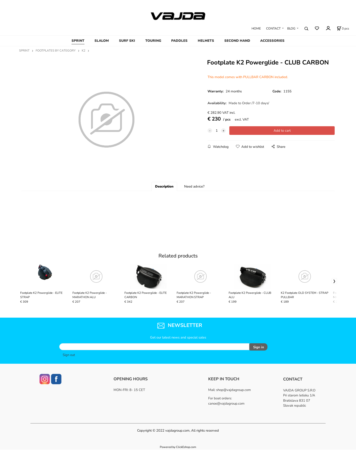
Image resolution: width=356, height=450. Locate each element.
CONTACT (273, 28)
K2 (83, 51)
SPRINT (78, 40)
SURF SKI (127, 40)
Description (164, 188)
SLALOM (101, 40)
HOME (256, 28)
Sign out (69, 355)
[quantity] (216, 130)
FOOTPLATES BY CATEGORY (56, 51)
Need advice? (194, 188)
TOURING (153, 40)
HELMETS (206, 40)
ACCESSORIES (272, 40)
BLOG (291, 28)
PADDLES (179, 40)
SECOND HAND (237, 40)
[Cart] (343, 28)
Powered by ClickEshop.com (178, 448)
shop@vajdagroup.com (233, 390)
